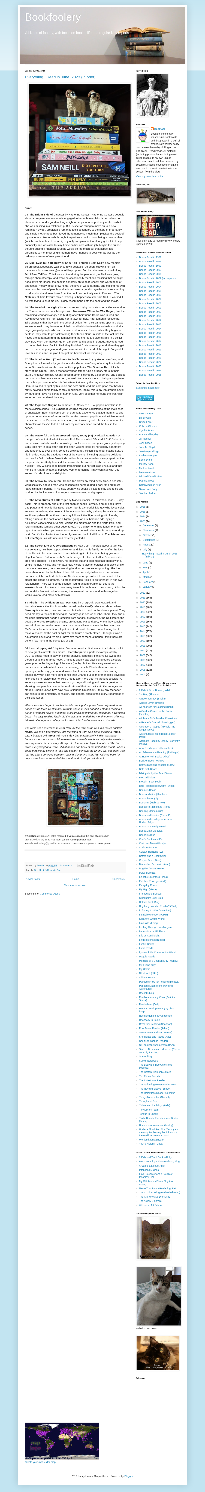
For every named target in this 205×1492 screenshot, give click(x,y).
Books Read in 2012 (150, 320)
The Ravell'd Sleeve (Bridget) (155, 1088)
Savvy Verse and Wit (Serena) (155, 1032)
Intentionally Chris (149, 1170)
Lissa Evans (145, 459)
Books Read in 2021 (150, 357)
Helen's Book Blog (149, 902)
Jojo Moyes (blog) (149, 451)
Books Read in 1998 (150, 261)
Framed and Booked (150, 893)
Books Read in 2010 (150, 311)
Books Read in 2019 (150, 349)
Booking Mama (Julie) (151, 811)
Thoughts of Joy (148, 1101)
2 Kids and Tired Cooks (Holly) (156, 1157)
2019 (143, 607)
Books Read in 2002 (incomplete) (157, 278)
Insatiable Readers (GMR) (153, 914)
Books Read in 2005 (150, 290)
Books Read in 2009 (150, 307)
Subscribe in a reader (147, 387)
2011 (143, 645)
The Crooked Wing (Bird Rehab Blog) (159, 1192)
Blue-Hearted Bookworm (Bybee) (157, 785)
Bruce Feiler (145, 422)
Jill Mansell (145, 438)
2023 (143, 521)
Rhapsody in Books (150, 1020)
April (145, 572)
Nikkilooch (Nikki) (148, 973)
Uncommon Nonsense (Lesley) (156, 1125)
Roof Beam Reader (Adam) (154, 1028)
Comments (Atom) (50, 893)
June (146, 562)
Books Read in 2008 (150, 303)
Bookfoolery (53, 17)
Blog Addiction (147, 777)
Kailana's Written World (152, 918)
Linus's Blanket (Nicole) (152, 939)
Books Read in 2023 (150, 366)
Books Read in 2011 (150, 316)
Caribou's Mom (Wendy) (152, 843)
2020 (143, 602)
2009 (143, 655)
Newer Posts (33, 879)
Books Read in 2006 (150, 295)
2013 (143, 636)
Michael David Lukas (150, 476)
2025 (143, 511)
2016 (143, 621)
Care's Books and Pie (151, 839)
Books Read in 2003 (150, 282)
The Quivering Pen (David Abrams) (158, 1084)
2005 (143, 674)
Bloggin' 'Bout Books (150, 781)
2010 (143, 650)
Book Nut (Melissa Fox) (152, 802)
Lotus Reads (146, 948)
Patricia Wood (147, 480)
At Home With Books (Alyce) (154, 756)
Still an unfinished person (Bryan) (157, 1045)
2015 (143, 626)
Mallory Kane (146, 464)
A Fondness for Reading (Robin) (156, 706)
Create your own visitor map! (40, 1462)
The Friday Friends (149, 1076)
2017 (143, 616)
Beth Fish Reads (148, 769)
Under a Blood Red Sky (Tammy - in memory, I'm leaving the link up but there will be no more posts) (159, 1132)
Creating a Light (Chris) (152, 1165)
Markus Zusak (147, 468)
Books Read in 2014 (150, 328)
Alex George (146, 413)
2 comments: (66, 865)
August (147, 544)
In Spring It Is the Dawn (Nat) (155, 910)
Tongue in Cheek (148, 1113)
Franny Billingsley (149, 434)
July (145, 549)
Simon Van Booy (148, 489)
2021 (143, 597)
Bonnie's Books (147, 790)
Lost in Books (146, 944)
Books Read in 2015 (150, 332)
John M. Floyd (147, 447)
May (145, 567)
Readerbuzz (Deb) (149, 1004)
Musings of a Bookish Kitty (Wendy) (158, 960)
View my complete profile (149, 176)
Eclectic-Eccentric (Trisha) (153, 877)
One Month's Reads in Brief (47, 870)
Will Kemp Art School (150, 1205)
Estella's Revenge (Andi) (152, 881)
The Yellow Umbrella (150, 1201)
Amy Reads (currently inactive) (156, 748)
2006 (143, 669)
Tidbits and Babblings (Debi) (154, 1105)
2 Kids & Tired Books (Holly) (154, 690)
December (149, 525)
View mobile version (75, 885)
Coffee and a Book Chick (153, 856)
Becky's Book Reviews (151, 760)
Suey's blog (145, 1056)
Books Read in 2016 (150, 336)
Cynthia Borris (147, 430)
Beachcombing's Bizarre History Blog (159, 1161)
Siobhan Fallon (147, 493)
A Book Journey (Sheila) (152, 698)
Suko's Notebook (148, 1060)
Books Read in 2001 (150, 274)
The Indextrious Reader (152, 1080)
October (147, 535)
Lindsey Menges (148, 455)
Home (75, 879)
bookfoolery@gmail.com (45, 843)
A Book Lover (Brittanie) (152, 702)
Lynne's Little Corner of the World (157, 952)
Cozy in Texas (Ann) (150, 860)
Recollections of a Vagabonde (155, 1015)
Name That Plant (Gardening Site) (157, 1188)
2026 (143, 506)
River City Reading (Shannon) (155, 1024)
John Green (145, 443)
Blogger (128, 1476)
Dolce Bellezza (147, 872)
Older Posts (118, 879)
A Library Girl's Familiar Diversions (158, 718)
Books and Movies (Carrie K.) (155, 815)
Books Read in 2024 (150, 370)
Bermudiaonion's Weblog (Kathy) (157, 764)
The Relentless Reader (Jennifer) (157, 1093)
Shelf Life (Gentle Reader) (153, 1041)
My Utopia (144, 969)
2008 (143, 660)
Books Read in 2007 (150, 299)
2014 (143, 631)
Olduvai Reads (147, 977)
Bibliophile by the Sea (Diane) (155, 773)
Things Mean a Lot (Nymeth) (154, 1097)
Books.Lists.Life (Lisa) (151, 830)
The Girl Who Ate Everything (154, 1196)
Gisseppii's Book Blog (151, 897)
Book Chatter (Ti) (148, 798)
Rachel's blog (146, 993)
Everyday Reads (148, 885)
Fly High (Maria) (148, 889)
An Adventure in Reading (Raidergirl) (159, 752)
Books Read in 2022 (150, 362)
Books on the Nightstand (152, 826)
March (146, 577)
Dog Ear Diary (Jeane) (151, 868)
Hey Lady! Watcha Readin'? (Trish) (158, 906)
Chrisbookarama (148, 847)
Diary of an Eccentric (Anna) (154, 864)
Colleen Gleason (148, 426)
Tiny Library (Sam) (149, 1109)
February (148, 582)
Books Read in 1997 (150, 257)
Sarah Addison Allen (150, 484)
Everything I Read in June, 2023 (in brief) (60, 77)
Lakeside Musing (148, 923)
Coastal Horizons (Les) (151, 851)
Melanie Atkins (147, 472)
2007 (143, 665)
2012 (143, 640)
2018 (143, 612)
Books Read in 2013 (150, 324)
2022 (143, 592)
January (147, 586)
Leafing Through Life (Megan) (155, 927)
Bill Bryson (145, 417)
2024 (143, 516)
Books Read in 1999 (150, 265)
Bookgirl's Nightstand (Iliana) (155, 806)
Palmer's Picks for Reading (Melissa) (159, 981)
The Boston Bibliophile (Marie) (155, 1072)
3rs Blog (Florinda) (149, 694)
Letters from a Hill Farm (152, 931)
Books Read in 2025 (150, 374)
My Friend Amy (147, 965)
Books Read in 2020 (150, 353)
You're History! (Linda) (151, 1143)
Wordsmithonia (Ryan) (151, 1139)
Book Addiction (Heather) (153, 794)
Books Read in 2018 (150, 345)
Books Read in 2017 (150, 341)
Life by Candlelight (149, 935)
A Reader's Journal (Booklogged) (157, 722)
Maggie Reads (147, 956)
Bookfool (159, 129)
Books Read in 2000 (150, 270)
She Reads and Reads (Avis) (155, 1036)
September (149, 539)
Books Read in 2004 (150, 286)
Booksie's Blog (147, 835)
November (149, 530)
